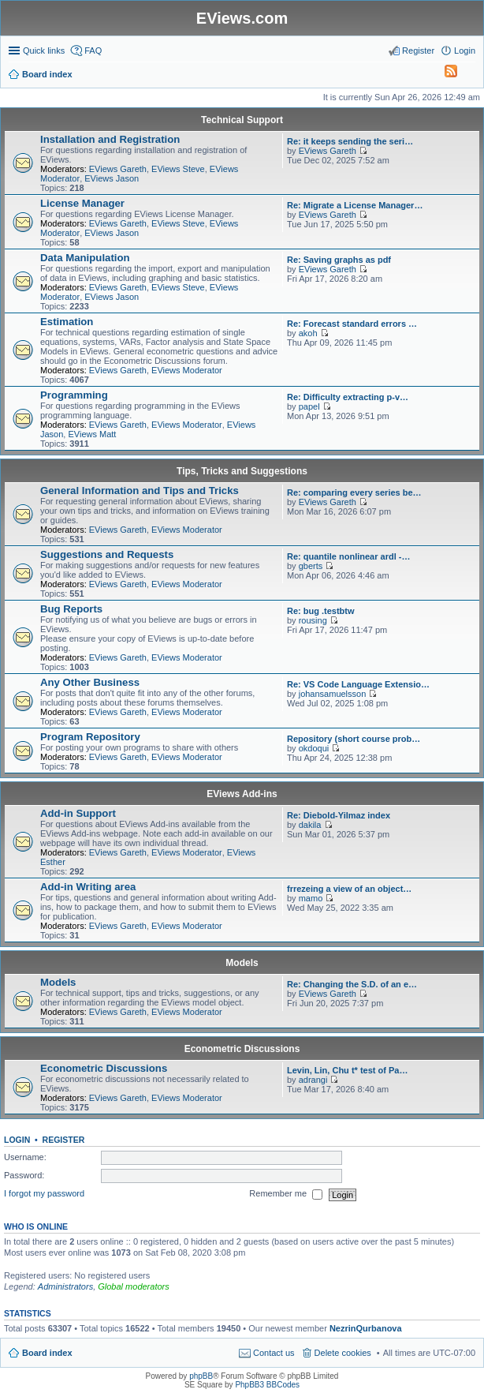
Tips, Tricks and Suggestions (242, 471)
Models (241, 962)
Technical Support (242, 119)
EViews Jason (111, 178)
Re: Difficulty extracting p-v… (347, 397)
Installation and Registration (110, 139)
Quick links (44, 50)
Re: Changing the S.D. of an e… (352, 984)
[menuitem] (443, 74)
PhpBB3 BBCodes (267, 1384)
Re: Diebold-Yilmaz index (338, 815)
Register (64, 1139)
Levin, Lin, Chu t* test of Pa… (347, 1070)
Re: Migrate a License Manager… (355, 205)
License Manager (82, 203)
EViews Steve (178, 169)
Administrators (65, 1286)
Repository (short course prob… (353, 738)
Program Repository (90, 737)
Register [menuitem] (418, 50)
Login (17, 1139)
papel (309, 406)
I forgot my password (44, 1194)
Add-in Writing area (88, 887)
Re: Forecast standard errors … (352, 323)
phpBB (201, 1376)
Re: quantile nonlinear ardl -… (348, 556)
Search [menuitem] (469, 75)
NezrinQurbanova (365, 1328)
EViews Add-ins (242, 793)
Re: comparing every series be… (354, 492)
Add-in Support (78, 813)
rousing (313, 620)
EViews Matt (92, 434)
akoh (308, 333)
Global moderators (133, 1286)
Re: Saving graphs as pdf (339, 259)
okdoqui (314, 748)
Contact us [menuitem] (274, 1352)
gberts (311, 566)
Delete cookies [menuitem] (343, 1352)
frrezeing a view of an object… (349, 888)
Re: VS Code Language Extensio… (358, 684)
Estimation (66, 322)
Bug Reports (71, 609)
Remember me (285, 1194)
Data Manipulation (85, 258)
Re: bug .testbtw (321, 611)
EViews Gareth (118, 169)
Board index (47, 1352)
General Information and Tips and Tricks (139, 490)
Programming (74, 395)
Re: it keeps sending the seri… (350, 141)
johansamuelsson (333, 693)
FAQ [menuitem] (93, 50)
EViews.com (242, 18)
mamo (311, 898)
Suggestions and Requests (106, 554)
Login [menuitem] (464, 50)
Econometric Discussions (242, 1048)
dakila (310, 824)
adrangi (313, 1079)
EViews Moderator (186, 370)
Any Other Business (90, 682)
